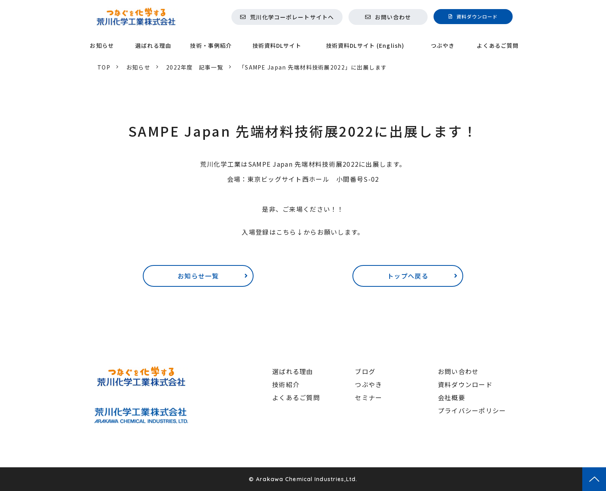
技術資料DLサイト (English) (365, 45)
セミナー (368, 397)
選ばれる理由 (153, 45)
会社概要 (451, 397)
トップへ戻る (407, 275)
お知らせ (102, 45)
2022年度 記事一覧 (194, 67)
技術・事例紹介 (211, 45)
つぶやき (442, 45)
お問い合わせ (393, 17)
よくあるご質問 (498, 45)
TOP (103, 67)
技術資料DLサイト (276, 45)
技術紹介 (285, 384)
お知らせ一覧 (198, 275)
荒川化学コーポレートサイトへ (292, 17)
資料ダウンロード (477, 16)
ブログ (365, 371)
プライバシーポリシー (472, 410)
